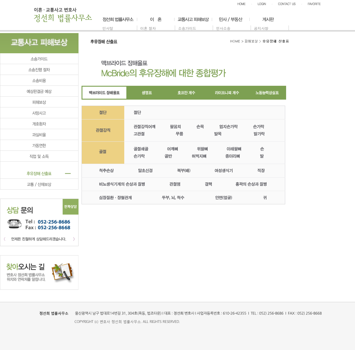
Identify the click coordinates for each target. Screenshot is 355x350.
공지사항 (261, 28)
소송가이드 (187, 28)
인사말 (107, 28)
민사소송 (223, 28)
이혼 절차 (148, 28)
